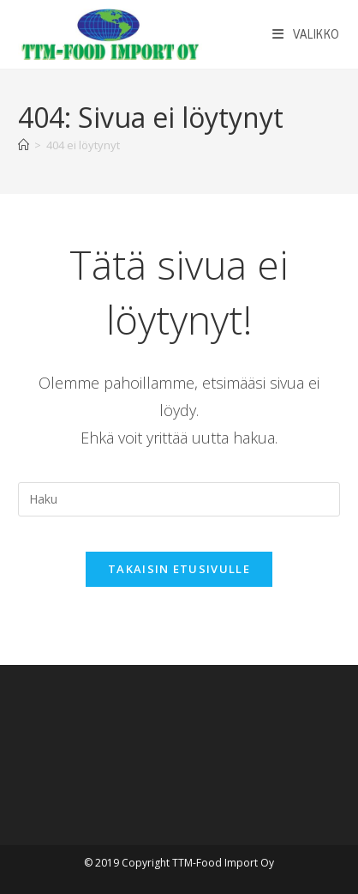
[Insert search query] (179, 499)
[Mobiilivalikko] (306, 34)
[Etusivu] (23, 145)
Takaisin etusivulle (179, 569)
